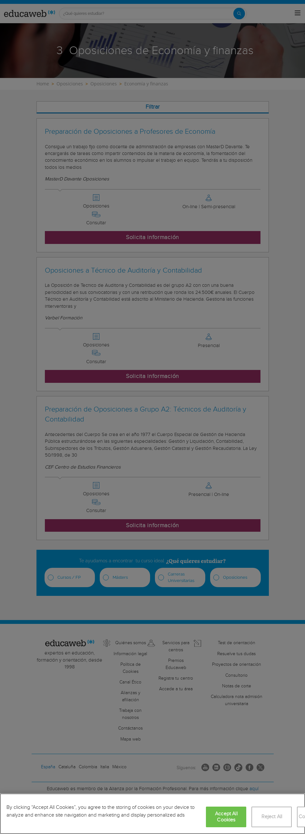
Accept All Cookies (226, 817)
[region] (152, 813)
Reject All (271, 817)
